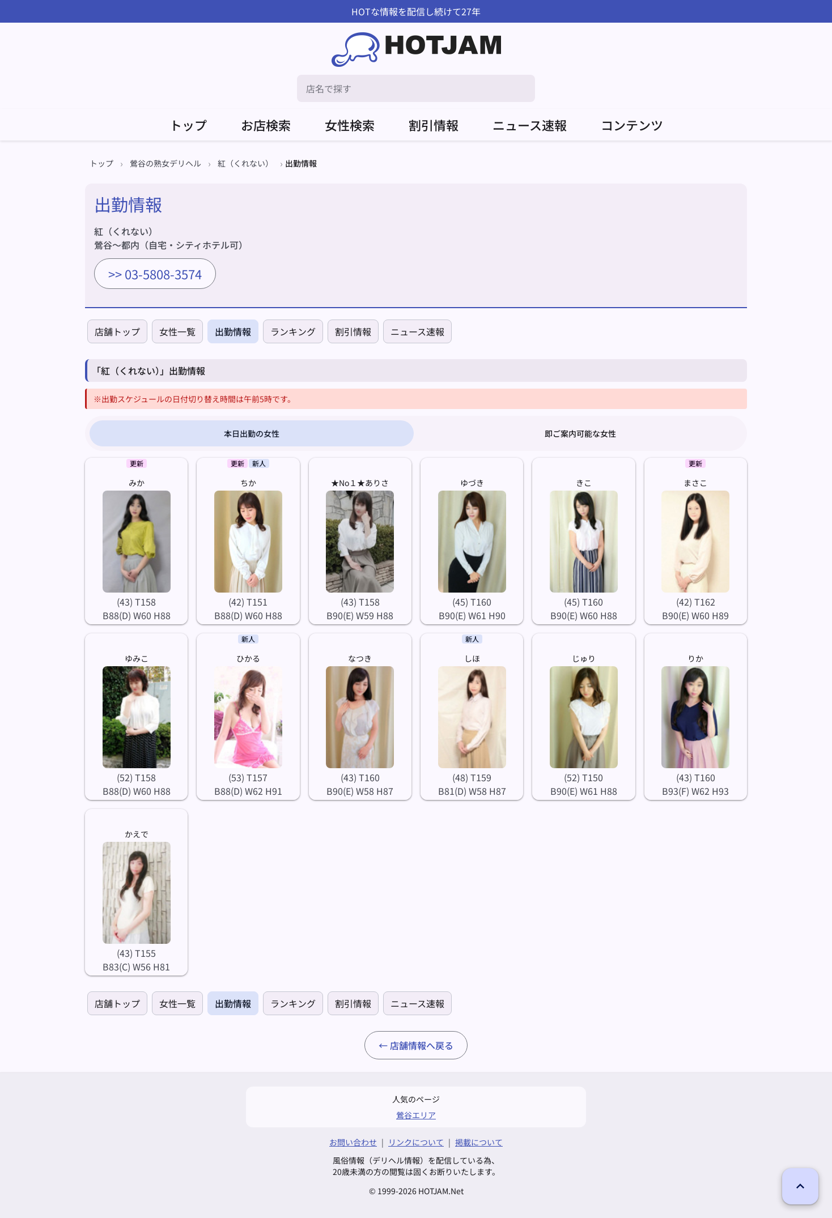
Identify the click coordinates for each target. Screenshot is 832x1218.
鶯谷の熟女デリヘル (165, 163)
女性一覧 (177, 331)
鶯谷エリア (416, 1115)
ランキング (293, 331)
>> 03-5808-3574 (155, 274)
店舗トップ (117, 331)
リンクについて (416, 1142)
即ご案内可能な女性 (580, 433)
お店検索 (266, 125)
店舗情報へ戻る (421, 1045)
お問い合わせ (353, 1142)
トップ (188, 125)
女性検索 (350, 125)
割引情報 (434, 125)
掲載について (479, 1142)
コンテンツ (632, 125)
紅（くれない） (245, 163)
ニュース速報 (530, 125)
